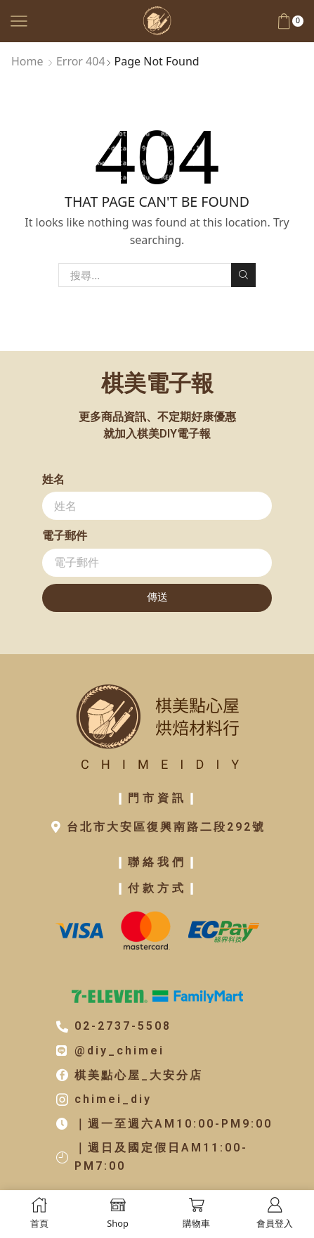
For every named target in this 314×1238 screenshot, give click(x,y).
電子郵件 (64, 535)
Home (27, 61)
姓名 (53, 479)
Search (243, 274)
